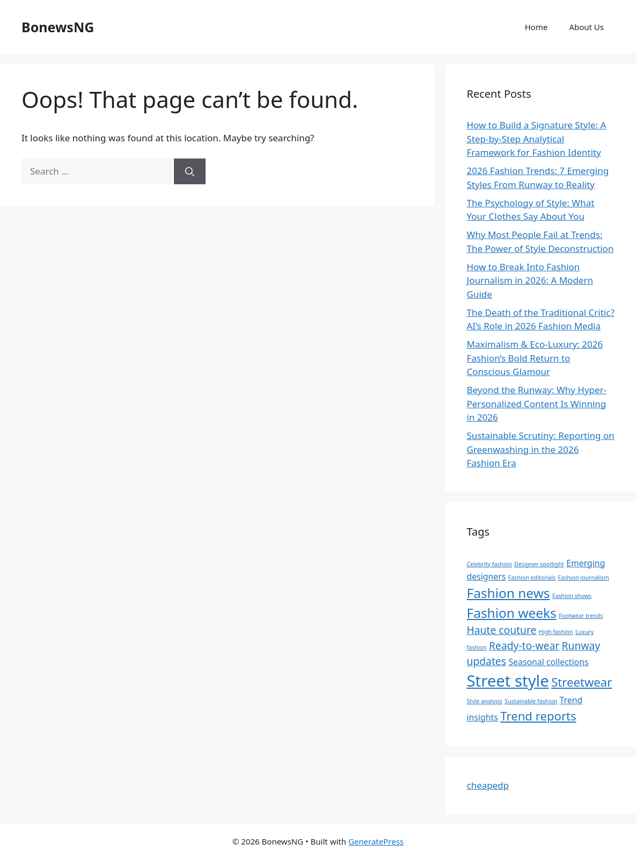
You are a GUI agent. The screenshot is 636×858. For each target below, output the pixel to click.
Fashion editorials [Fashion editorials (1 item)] (531, 577)
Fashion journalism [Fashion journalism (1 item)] (583, 577)
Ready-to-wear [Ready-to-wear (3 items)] (524, 645)
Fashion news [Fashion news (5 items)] (508, 593)
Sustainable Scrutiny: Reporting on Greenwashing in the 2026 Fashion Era (541, 449)
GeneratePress (376, 841)
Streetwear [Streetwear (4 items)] (581, 682)
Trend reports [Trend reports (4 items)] (538, 716)
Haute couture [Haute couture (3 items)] (502, 630)
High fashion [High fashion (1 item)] (556, 632)
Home (536, 26)
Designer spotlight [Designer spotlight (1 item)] (539, 564)
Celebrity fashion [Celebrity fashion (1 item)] (489, 564)
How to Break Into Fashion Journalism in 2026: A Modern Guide (530, 280)
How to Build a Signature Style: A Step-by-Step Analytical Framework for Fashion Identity (536, 138)
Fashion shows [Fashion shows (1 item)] (571, 596)
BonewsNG (57, 27)
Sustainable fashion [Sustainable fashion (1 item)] (531, 701)
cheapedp (488, 785)
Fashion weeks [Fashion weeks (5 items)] (512, 613)
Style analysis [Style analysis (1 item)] (484, 701)
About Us (586, 26)
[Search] (190, 171)
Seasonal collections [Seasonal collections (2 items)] (548, 662)
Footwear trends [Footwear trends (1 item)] (581, 615)
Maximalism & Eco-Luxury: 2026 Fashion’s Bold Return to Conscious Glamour (535, 358)
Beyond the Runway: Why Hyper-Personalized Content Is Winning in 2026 (537, 403)
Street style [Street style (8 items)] (508, 680)
